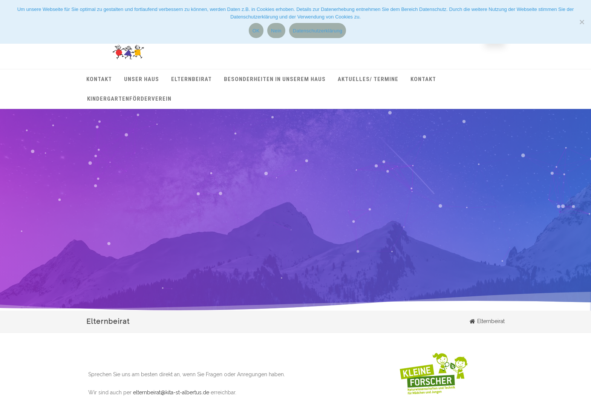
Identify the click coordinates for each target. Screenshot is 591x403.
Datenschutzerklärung (317, 31)
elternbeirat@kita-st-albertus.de (171, 392)
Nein (276, 31)
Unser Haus (141, 79)
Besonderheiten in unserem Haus (275, 79)
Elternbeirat (191, 79)
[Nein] (581, 22)
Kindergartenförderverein (129, 98)
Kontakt (99, 79)
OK (256, 31)
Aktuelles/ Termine (368, 79)
